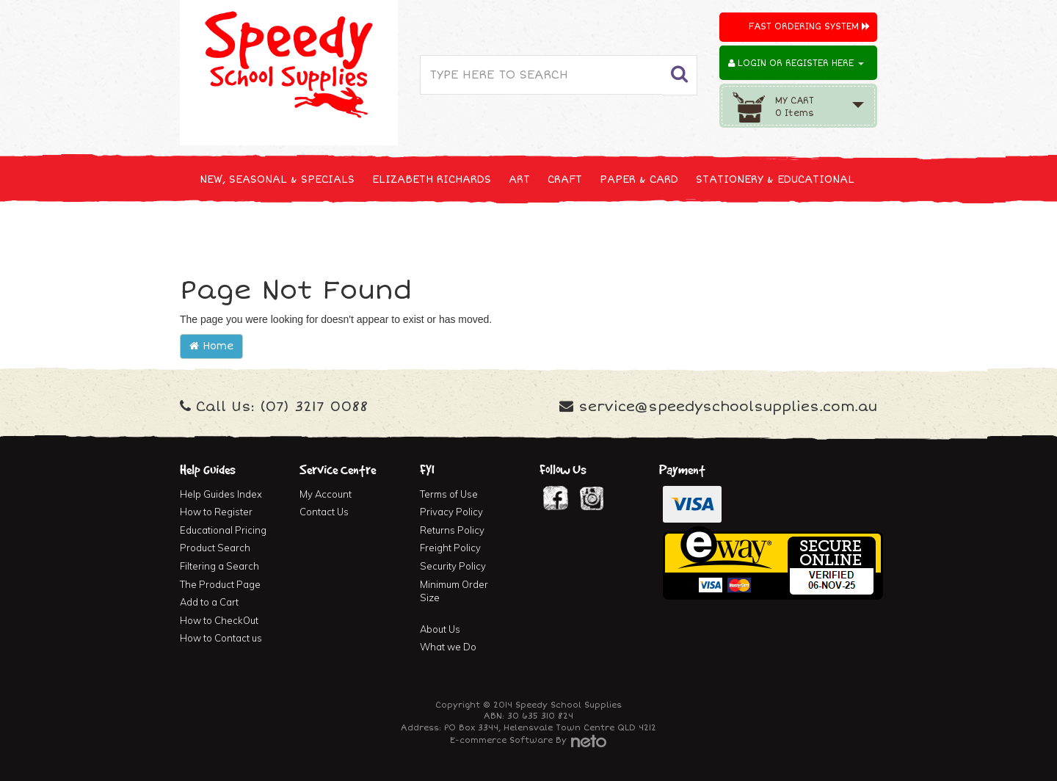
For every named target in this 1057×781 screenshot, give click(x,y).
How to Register (216, 511)
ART (519, 179)
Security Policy (453, 566)
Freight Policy (450, 547)
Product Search (215, 547)
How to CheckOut (219, 620)
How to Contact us (221, 638)
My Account (325, 494)
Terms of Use (449, 494)
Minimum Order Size (454, 591)
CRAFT (565, 179)
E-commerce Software (501, 740)
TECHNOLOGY (235, 234)
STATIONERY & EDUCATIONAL (775, 179)
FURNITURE (643, 234)
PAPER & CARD (639, 179)
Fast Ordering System (809, 26)
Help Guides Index (221, 494)
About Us (440, 629)
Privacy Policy (451, 511)
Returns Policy (452, 530)
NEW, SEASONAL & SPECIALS (277, 179)
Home (211, 346)
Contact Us (324, 511)
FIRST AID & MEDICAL (537, 234)
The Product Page (220, 584)
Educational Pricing (223, 530)
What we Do (448, 647)
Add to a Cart (209, 602)
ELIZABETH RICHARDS (431, 179)
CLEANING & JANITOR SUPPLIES (374, 234)
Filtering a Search (219, 566)
